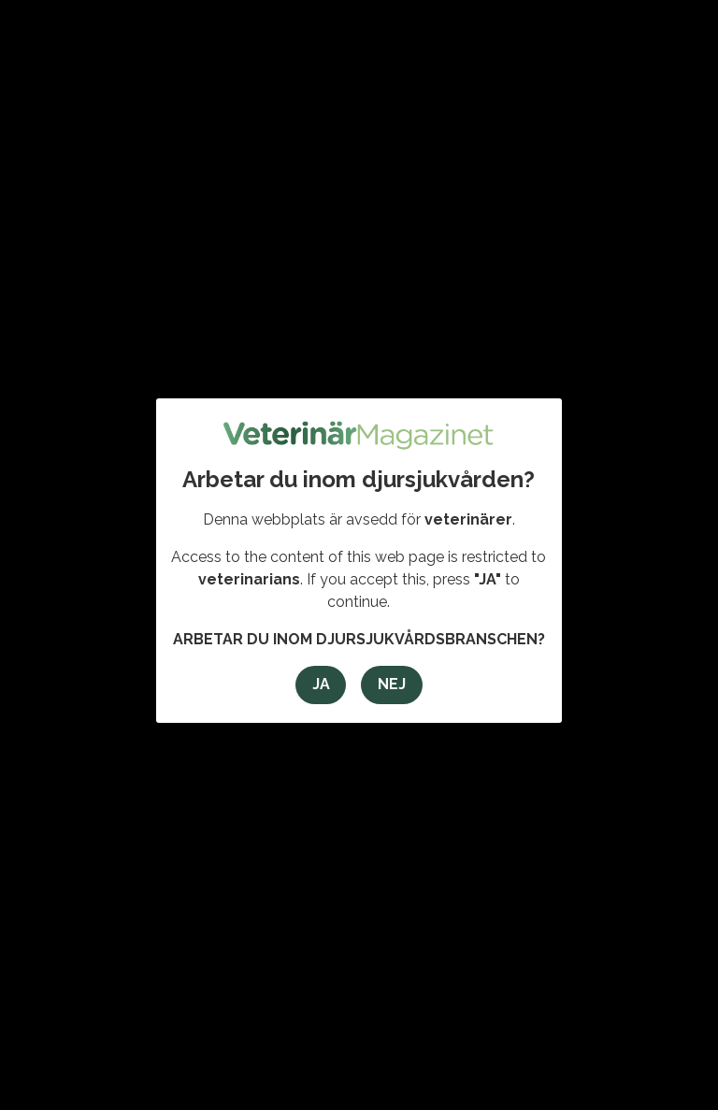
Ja (321, 684)
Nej (392, 684)
